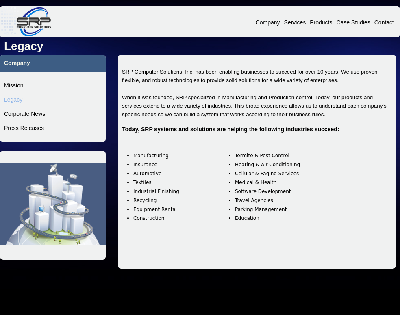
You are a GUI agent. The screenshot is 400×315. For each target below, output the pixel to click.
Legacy (13, 99)
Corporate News (24, 114)
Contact (384, 22)
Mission (13, 85)
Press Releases (24, 128)
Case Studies (353, 22)
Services (295, 22)
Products (321, 22)
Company (268, 22)
